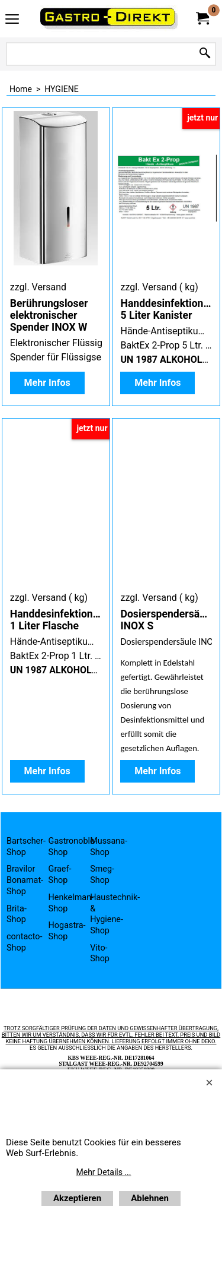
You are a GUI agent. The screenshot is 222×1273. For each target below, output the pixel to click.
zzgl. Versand (38, 287)
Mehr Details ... (103, 1172)
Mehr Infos (47, 382)
